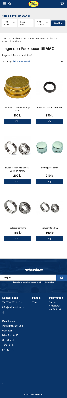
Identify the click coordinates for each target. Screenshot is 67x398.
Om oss (53, 302)
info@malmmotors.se (13, 307)
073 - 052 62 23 (14, 302)
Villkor (35, 302)
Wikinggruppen (39, 395)
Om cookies (55, 309)
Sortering (7, 61)
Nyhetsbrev (54, 305)
